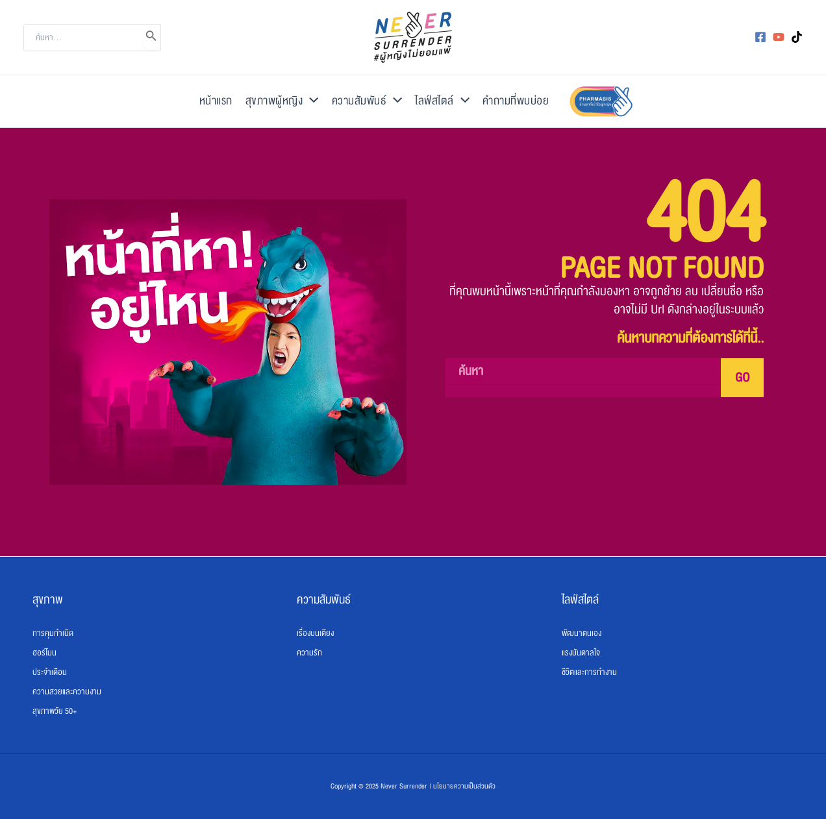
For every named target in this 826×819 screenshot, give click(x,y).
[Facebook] (760, 37)
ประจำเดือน (49, 672)
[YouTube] (778, 37)
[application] (310, 101)
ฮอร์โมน (44, 653)
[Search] (151, 38)
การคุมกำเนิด (52, 633)
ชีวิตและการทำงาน (589, 672)
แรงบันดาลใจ (581, 653)
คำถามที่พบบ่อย (515, 101)
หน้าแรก (215, 101)
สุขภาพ (47, 599)
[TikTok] (797, 37)
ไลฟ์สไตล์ (442, 101)
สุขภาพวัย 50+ (54, 711)
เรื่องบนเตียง (315, 633)
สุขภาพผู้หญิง (282, 101)
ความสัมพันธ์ (367, 101)
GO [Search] (742, 377)
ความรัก (309, 653)
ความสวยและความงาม (66, 692)
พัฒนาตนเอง (581, 633)
